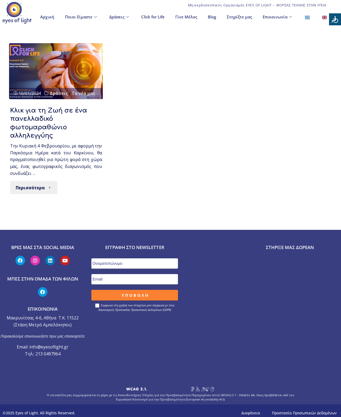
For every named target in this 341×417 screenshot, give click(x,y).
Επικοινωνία (277, 16)
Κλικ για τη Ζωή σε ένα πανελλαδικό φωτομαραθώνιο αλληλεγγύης (50, 120)
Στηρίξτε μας (239, 16)
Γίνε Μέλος (186, 16)
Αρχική (47, 16)
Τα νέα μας (83, 93)
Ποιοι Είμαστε (81, 16)
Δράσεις (119, 16)
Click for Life (153, 16)
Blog (212, 16)
